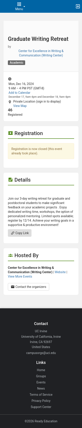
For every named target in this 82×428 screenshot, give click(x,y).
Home (41, 370)
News (41, 388)
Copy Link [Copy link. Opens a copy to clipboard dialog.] (20, 233)
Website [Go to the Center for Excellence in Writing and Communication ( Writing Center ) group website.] (60, 272)
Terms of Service (41, 394)
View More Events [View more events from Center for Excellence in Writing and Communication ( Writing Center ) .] (20, 276)
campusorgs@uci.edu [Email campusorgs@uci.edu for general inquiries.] (41, 353)
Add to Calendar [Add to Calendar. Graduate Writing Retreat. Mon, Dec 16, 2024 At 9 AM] (19, 92)
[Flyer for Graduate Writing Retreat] (41, 192)
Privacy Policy (40, 401)
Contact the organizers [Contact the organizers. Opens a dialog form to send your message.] (28, 287)
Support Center (41, 407)
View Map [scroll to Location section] (19, 106)
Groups (41, 376)
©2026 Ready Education (41, 421)
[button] (5, 6)
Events (41, 382)
